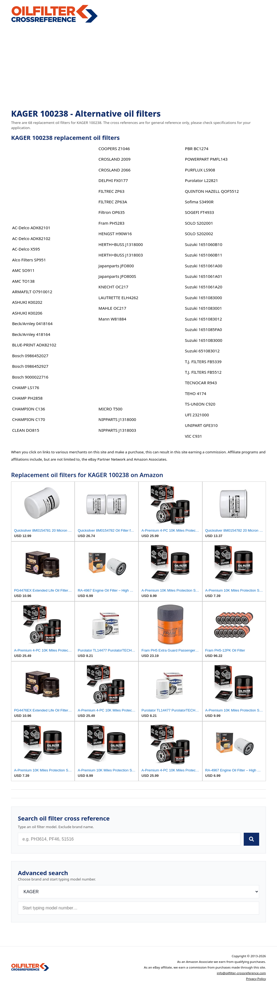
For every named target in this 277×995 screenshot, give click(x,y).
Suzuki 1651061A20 (203, 286)
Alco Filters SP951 (29, 259)
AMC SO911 (23, 270)
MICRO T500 (110, 409)
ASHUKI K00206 (27, 313)
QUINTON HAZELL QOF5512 (212, 191)
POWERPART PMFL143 (206, 159)
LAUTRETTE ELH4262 (118, 297)
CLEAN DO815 (25, 430)
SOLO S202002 (199, 233)
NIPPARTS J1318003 (117, 430)
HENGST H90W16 (115, 233)
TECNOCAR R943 (201, 382)
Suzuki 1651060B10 (203, 244)
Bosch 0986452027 (30, 355)
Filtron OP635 (111, 212)
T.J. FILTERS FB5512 (203, 372)
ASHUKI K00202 (27, 302)
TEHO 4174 (195, 393)
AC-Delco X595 (26, 249)
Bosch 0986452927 (30, 366)
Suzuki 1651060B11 (203, 255)
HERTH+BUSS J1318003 (120, 255)
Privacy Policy (256, 979)
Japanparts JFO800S (117, 276)
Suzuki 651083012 (202, 350)
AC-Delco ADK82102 (31, 238)
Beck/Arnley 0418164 (32, 323)
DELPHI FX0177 (113, 180)
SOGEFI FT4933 (199, 212)
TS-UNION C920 (200, 404)
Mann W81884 (112, 319)
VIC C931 (193, 436)
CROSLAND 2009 (114, 159)
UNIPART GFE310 (201, 425)
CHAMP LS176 (25, 387)
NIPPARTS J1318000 (117, 419)
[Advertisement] (138, 66)
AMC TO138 (23, 281)
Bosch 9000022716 (30, 377)
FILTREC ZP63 (111, 191)
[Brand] (138, 891)
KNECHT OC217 (113, 286)
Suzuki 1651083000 (203, 297)
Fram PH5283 (111, 223)
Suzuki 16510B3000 (203, 340)
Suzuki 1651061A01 (203, 276)
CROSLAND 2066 (114, 170)
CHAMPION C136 (28, 409)
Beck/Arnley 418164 (31, 334)
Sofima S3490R (199, 201)
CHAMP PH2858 (27, 398)
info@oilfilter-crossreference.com (241, 973)
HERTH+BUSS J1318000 (120, 244)
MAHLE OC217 (112, 308)
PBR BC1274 (196, 148)
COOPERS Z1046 (114, 148)
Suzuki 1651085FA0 (203, 329)
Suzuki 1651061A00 (203, 265)
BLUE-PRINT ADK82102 (34, 345)
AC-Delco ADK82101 (31, 227)
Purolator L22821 (201, 180)
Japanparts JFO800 (116, 265)
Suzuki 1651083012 (203, 319)
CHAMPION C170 (28, 419)
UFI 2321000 (197, 414)
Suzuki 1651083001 (203, 308)
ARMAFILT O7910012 (32, 291)
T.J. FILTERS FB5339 (203, 361)
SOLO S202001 (199, 223)
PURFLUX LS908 (200, 170)
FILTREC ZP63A (112, 201)
